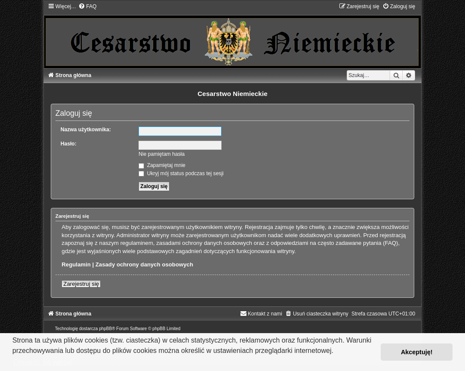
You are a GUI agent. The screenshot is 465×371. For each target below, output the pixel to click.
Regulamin (76, 264)
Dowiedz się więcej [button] (43, 362)
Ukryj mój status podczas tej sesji (181, 173)
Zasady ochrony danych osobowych (144, 264)
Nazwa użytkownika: (86, 130)
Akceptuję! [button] (417, 352)
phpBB (105, 328)
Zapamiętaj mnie (162, 165)
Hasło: (69, 144)
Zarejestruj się (81, 284)
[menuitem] (87, 6)
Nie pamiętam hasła (162, 154)
